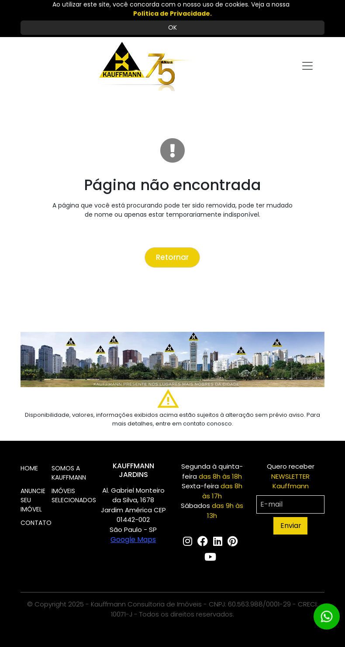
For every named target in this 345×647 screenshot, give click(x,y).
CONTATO (36, 522)
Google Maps (133, 540)
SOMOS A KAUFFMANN (69, 473)
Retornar (172, 257)
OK (172, 27)
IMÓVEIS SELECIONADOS (74, 495)
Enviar (290, 526)
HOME (29, 468)
